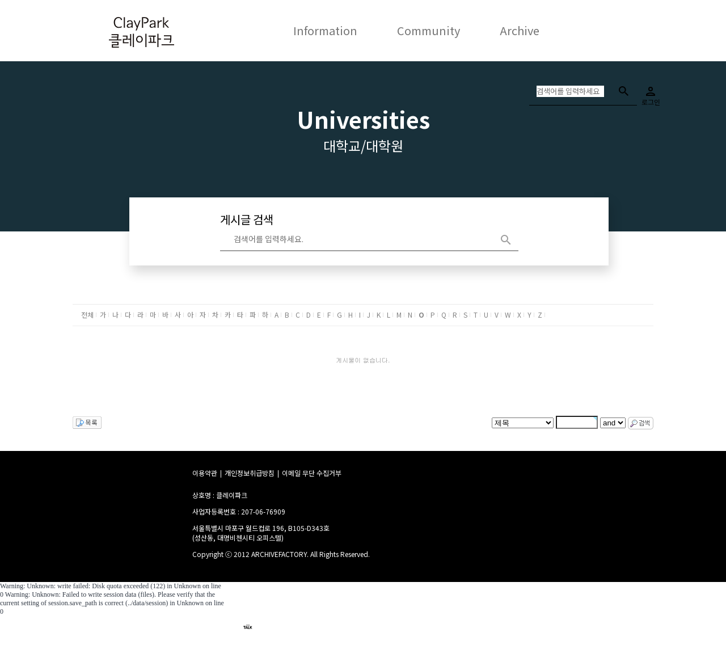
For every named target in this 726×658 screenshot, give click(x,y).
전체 (87, 314)
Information (325, 30)
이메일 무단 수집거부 (311, 473)
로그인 (650, 92)
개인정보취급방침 (250, 473)
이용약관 (204, 473)
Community (428, 30)
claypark (279, 626)
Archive (519, 30)
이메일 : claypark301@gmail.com (332, 640)
